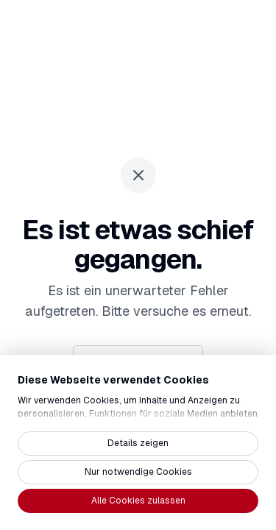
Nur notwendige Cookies (138, 472)
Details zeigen (138, 443)
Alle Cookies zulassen (138, 500)
